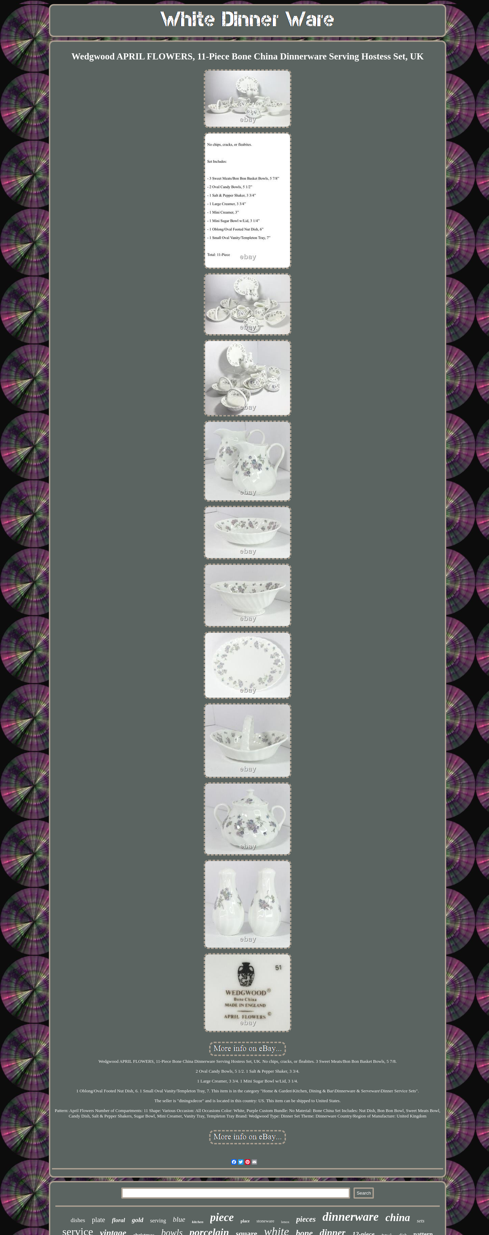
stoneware (265, 1220)
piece (222, 1217)
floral (118, 1220)
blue (179, 1219)
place (245, 1221)
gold (137, 1219)
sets (420, 1220)
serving (158, 1220)
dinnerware (351, 1216)
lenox (285, 1222)
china (397, 1217)
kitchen (197, 1222)
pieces (305, 1219)
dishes (78, 1220)
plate (98, 1219)
